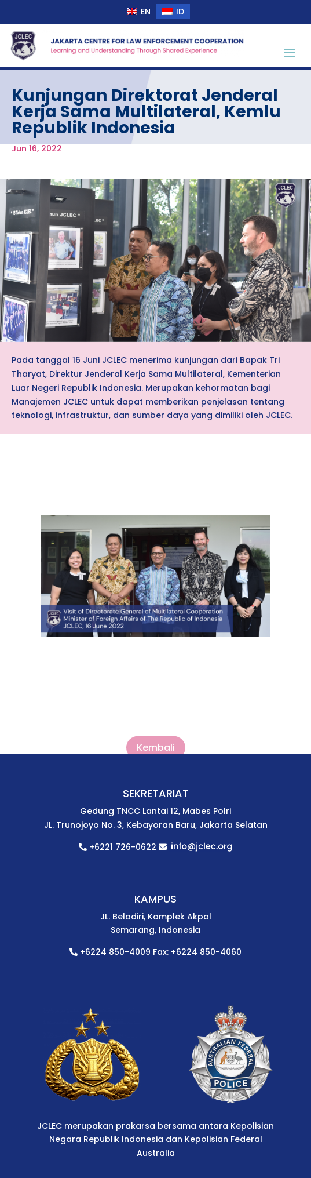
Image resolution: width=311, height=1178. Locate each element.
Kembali (156, 748)
